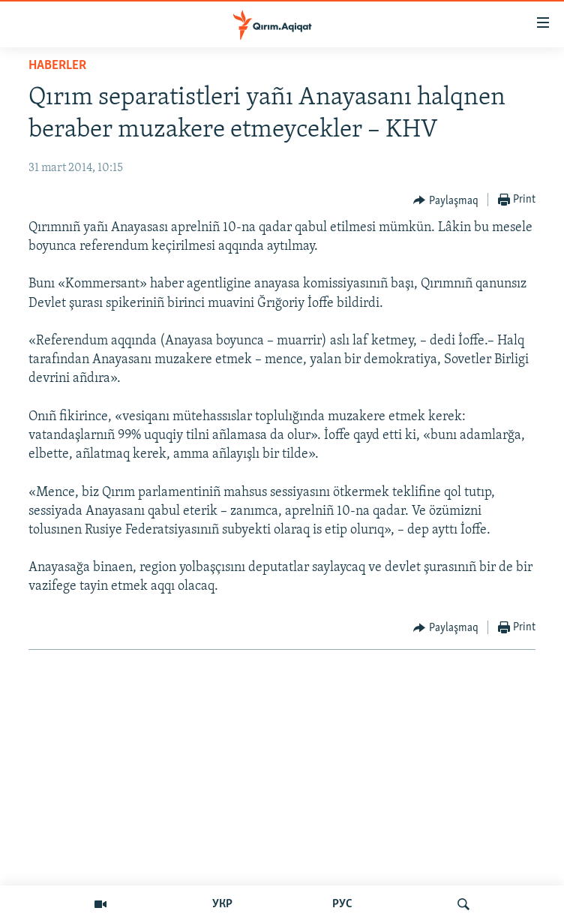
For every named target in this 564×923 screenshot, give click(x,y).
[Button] (445, 200)
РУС (342, 904)
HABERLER (57, 66)
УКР (222, 904)
